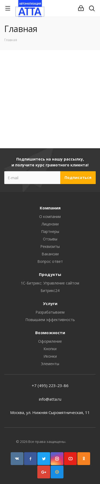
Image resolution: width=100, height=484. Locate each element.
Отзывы (50, 238)
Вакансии (50, 253)
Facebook (30, 458)
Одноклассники (83, 458)
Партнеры (50, 231)
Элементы (50, 363)
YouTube (70, 458)
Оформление (50, 341)
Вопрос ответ (50, 261)
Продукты (50, 274)
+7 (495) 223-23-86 (50, 385)
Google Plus (43, 472)
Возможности (50, 332)
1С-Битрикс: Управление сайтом (50, 283)
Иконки (50, 356)
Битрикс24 (50, 290)
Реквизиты (50, 246)
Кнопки (50, 348)
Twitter (43, 458)
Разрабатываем (50, 312)
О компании (50, 216)
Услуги (50, 303)
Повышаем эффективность (50, 319)
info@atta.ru (50, 399)
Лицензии (50, 224)
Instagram (57, 458)
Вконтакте (17, 458)
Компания (50, 207)
